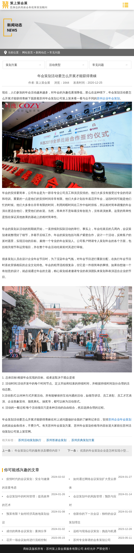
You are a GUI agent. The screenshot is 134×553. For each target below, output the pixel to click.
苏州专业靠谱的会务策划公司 (92, 540)
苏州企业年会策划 (108, 98)
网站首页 (27, 52)
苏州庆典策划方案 (82, 440)
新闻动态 (41, 52)
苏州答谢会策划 (56, 440)
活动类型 (55, 64)
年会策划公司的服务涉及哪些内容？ (38, 450)
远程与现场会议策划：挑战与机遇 (94, 531)
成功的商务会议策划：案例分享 (26, 531)
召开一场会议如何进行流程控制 (26, 540)
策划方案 (11, 64)
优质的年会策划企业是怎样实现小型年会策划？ (104, 450)
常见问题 (54, 52)
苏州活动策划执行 (29, 440)
